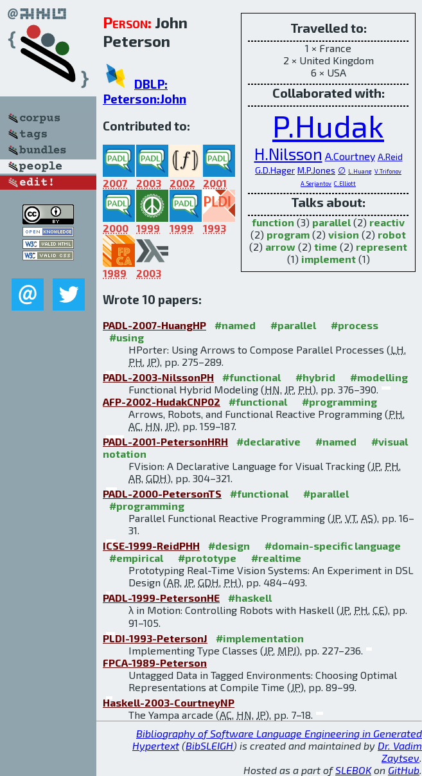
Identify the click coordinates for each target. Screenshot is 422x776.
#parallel (293, 325)
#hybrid (315, 377)
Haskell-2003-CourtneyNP (168, 702)
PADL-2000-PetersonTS (162, 493)
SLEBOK (353, 770)
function (273, 222)
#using (126, 337)
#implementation (260, 638)
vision (343, 234)
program (288, 234)
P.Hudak (328, 125)
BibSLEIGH (209, 745)
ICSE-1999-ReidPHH (151, 545)
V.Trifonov (387, 171)
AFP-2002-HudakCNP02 (161, 401)
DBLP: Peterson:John (144, 91)
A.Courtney (350, 156)
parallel (331, 222)
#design (229, 545)
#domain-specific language (333, 545)
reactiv (387, 222)
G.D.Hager (275, 170)
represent (381, 246)
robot (392, 234)
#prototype (207, 558)
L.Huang (360, 171)
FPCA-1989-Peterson (155, 662)
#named (235, 325)
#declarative (268, 441)
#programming (339, 401)
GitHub (403, 770)
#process (354, 325)
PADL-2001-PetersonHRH (165, 441)
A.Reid (390, 156)
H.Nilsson (288, 153)
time (325, 246)
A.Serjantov (316, 183)
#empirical (136, 558)
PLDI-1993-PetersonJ (155, 638)
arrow (280, 246)
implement (328, 259)
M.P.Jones (316, 170)
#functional (251, 377)
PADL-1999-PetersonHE (161, 597)
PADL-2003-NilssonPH (158, 377)
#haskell (250, 597)
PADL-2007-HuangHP (154, 325)
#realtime (276, 558)
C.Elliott (345, 183)
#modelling (379, 377)
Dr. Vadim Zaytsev (400, 751)
